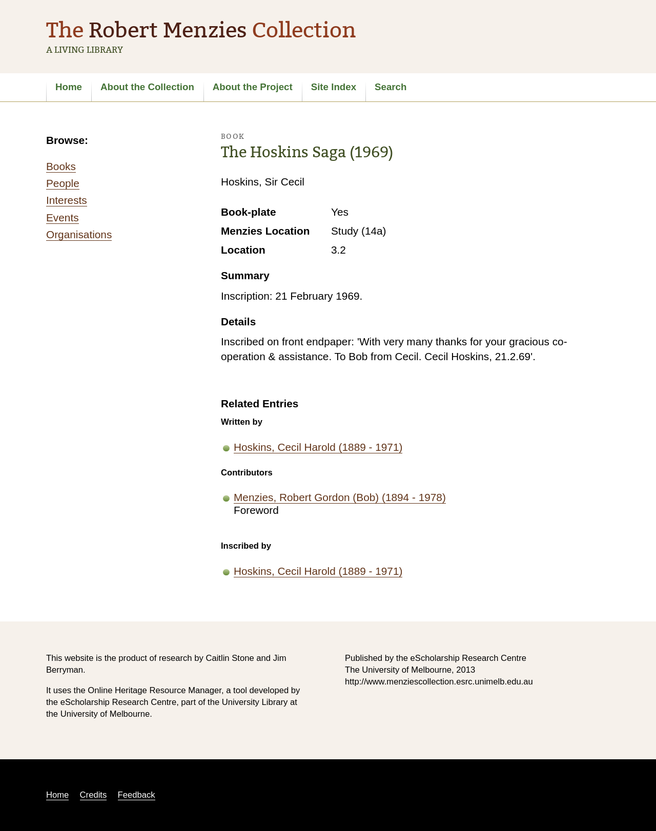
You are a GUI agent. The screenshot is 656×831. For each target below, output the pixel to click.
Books (61, 166)
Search (390, 86)
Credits (93, 795)
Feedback (136, 795)
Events (62, 217)
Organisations (79, 234)
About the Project (253, 86)
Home (68, 86)
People (62, 183)
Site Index (333, 86)
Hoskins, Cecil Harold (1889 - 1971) (318, 447)
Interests (66, 200)
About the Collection (147, 86)
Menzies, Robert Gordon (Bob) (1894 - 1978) (340, 497)
